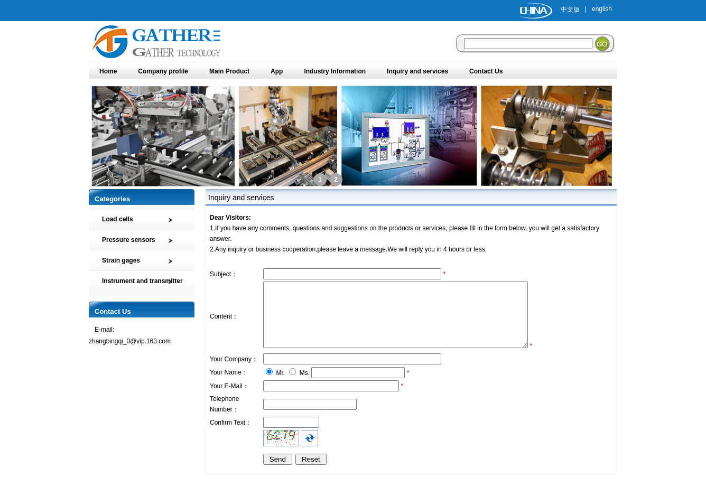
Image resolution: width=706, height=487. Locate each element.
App (277, 71)
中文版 (570, 9)
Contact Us (486, 71)
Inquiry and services (417, 71)
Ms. (305, 385)
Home (108, 71)
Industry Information (335, 71)
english (602, 9)
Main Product (229, 71)
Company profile (163, 71)
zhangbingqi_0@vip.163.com (130, 341)
